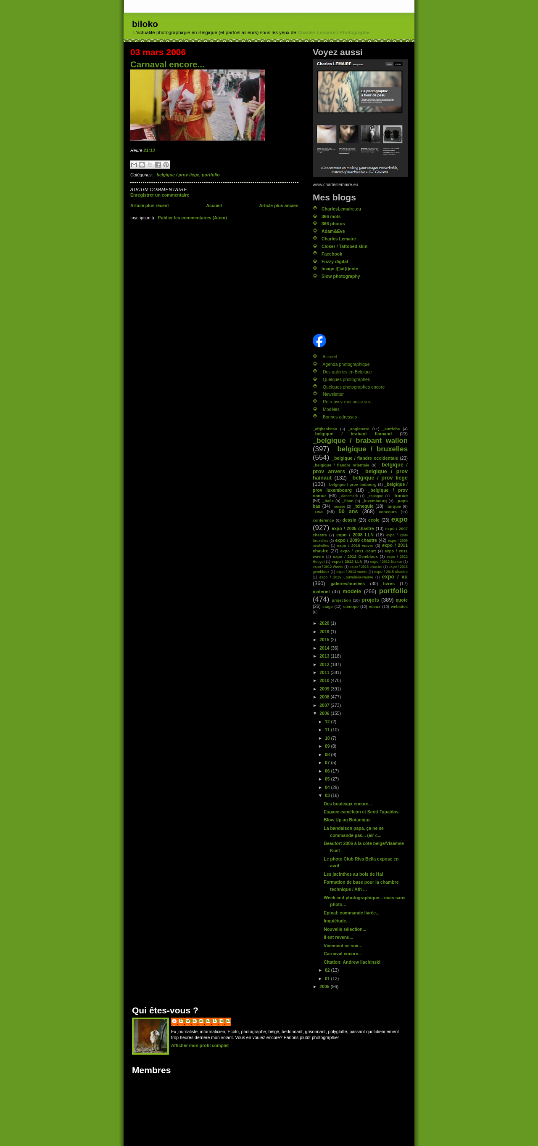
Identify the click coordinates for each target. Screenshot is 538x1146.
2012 (324, 664)
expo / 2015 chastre (391, 572)
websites (399, 606)
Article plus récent (149, 205)
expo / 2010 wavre (355, 545)
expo (399, 519)
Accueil (214, 205)
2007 (324, 705)
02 (328, 970)
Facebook (332, 253)
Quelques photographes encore (354, 386)
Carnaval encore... (167, 64)
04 (328, 787)
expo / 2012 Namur (386, 562)
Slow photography (341, 276)
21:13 (149, 150)
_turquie (393, 506)
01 (328, 978)
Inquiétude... (337, 920)
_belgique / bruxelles (370, 449)
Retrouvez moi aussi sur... (348, 401)
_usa (318, 511)
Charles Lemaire (339, 238)
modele (352, 591)
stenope (351, 606)
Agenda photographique (345, 364)
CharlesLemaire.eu (341, 208)
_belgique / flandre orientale (341, 465)
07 (328, 762)
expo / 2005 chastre (353, 528)
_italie (328, 500)
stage (327, 606)
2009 (324, 688)
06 (328, 770)
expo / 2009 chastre (356, 540)
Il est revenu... (338, 937)
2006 (324, 713)
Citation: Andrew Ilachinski (352, 962)
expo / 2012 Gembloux (355, 556)
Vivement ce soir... (343, 945)
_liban (347, 500)
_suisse (338, 506)
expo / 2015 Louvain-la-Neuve (346, 577)
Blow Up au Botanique (347, 819)
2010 (324, 680)
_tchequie (363, 506)
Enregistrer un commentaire (159, 194)
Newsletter (333, 394)
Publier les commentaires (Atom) (192, 217)
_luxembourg (374, 500)
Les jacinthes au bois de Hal (353, 874)
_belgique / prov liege (177, 174)
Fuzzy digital (335, 261)
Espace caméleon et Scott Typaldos (361, 811)
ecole (374, 519)
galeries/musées (347, 583)
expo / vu (395, 577)
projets (370, 600)
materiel (321, 591)
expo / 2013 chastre (366, 567)
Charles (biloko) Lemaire (205, 1020)
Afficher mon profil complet (200, 1045)
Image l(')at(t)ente (340, 268)
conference (323, 520)
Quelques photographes (346, 379)
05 (328, 778)
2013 (324, 655)
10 (328, 738)
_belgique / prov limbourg (352, 484)
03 (328, 795)
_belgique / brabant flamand (352, 433)
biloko (145, 24)
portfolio (211, 174)
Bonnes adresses (340, 416)
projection (341, 600)
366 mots (331, 216)
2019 (324, 631)
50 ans (348, 511)
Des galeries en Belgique (347, 371)
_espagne (375, 496)
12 (328, 721)
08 (328, 754)
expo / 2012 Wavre (328, 567)
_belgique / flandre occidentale (365, 458)
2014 (324, 647)
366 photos (333, 223)
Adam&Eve (333, 231)
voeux (374, 606)
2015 (324, 639)
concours (388, 511)
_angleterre (358, 428)
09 (328, 746)
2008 (324, 696)
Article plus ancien (278, 205)
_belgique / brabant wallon (360, 441)
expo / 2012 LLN (347, 561)
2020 (324, 623)
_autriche (391, 428)
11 (328, 729)
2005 (324, 986)
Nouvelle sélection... (345, 929)
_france (400, 495)
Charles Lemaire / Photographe (333, 32)
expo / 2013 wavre (351, 572)
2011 (324, 672)
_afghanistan (325, 428)
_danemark (348, 496)
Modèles (331, 409)
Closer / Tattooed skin (344, 246)
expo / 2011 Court (358, 551)
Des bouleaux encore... (348, 803)
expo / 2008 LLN (355, 534)
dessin (349, 519)
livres (389, 583)
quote (402, 599)
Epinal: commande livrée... (352, 912)
